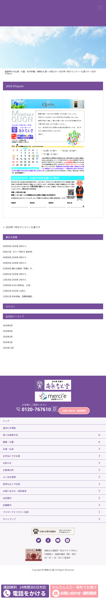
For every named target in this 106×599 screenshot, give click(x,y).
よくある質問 (9, 476)
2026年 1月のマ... (15, 279)
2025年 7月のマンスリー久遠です (21, 227)
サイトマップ (9, 519)
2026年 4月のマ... (15, 257)
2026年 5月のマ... (15, 246)
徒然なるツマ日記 (11, 483)
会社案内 (7, 498)
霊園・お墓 (8, 441)
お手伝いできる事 (11, 455)
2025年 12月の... (14, 290)
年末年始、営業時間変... (18, 296)
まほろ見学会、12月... (17, 285)
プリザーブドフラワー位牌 (15, 512)
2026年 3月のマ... (15, 262)
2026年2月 (8, 342)
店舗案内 (7, 505)
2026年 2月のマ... (15, 274)
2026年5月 (8, 325)
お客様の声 (8, 469)
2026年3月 (8, 336)
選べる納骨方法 (10, 434)
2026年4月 (8, 331)
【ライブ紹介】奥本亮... (18, 251)
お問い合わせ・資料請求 (74, 410)
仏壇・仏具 (8, 448)
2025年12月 (8, 347)
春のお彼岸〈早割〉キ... (18, 268)
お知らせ (7, 462)
